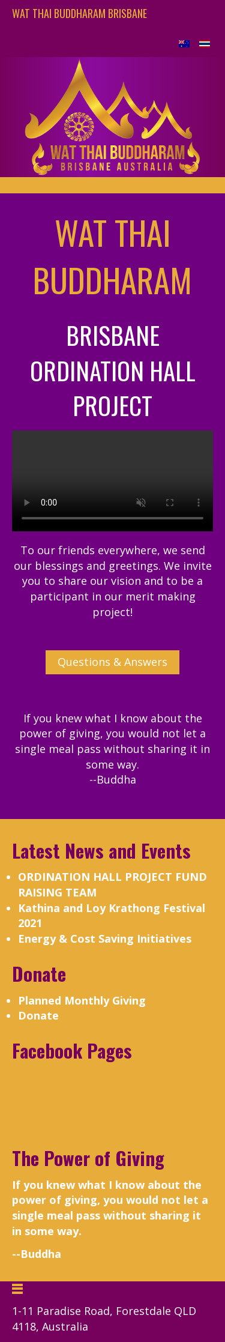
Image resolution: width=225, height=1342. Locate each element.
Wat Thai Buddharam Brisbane (79, 13)
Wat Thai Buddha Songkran (83, 1123)
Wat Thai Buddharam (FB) (78, 1077)
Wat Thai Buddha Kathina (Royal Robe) (111, 1100)
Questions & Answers (112, 661)
